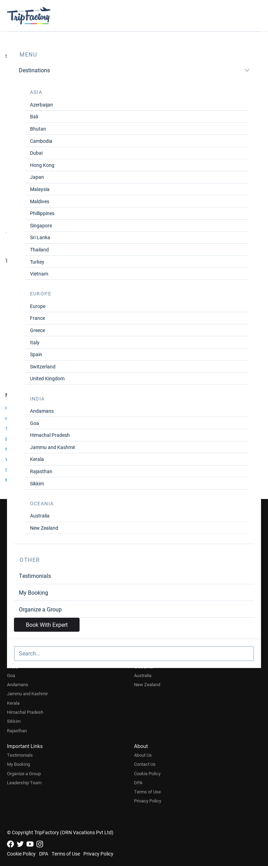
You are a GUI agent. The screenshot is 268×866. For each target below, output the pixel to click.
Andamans (42, 411)
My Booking (33, 592)
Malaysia (40, 189)
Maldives (39, 201)
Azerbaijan (41, 104)
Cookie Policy (147, 773)
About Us (143, 755)
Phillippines (42, 213)
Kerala (37, 459)
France (37, 318)
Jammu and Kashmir (52, 447)
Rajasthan (41, 471)
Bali (34, 116)
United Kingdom (47, 378)
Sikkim (37, 483)
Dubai (36, 152)
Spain (36, 354)
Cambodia (41, 141)
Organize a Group (40, 609)
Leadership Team (24, 782)
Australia (40, 515)
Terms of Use (147, 791)
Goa (34, 423)
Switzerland (42, 366)
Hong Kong (42, 165)
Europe (37, 306)
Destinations (134, 70)
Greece (37, 330)
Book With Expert (47, 624)
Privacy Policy (147, 801)
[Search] (134, 653)
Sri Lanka (40, 237)
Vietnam (39, 273)
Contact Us (145, 764)
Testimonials (35, 575)
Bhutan (38, 128)
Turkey (37, 261)
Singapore (41, 225)
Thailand (39, 249)
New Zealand (44, 527)
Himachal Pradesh (50, 435)
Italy (34, 342)
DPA (138, 782)
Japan (37, 177)
